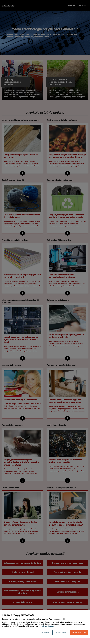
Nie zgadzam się (60, 632)
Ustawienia (45, 632)
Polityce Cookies (47, 626)
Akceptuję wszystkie (79, 632)
